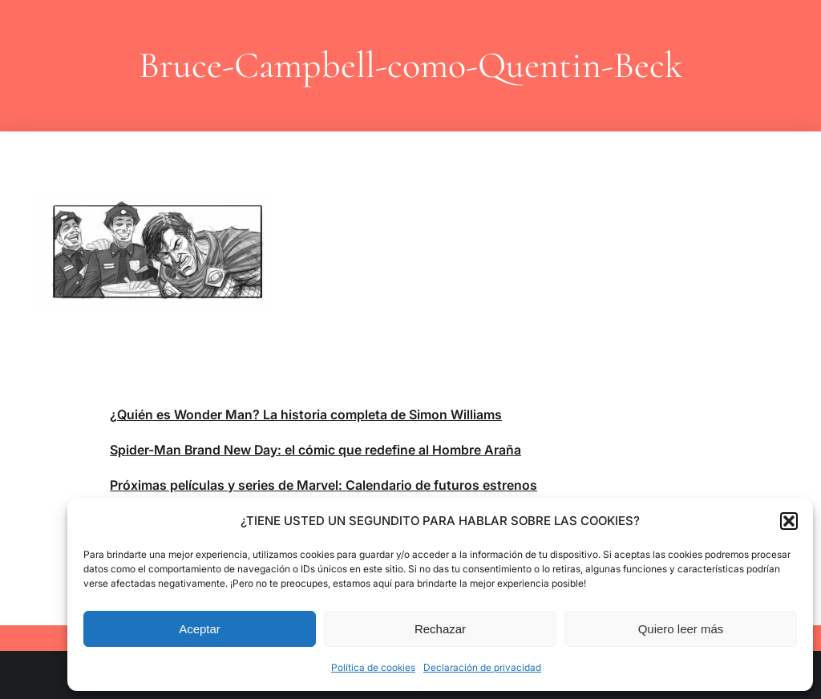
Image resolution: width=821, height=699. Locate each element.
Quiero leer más (681, 629)
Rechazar (440, 629)
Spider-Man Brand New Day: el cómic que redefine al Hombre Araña (315, 450)
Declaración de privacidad (482, 667)
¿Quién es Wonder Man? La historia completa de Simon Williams (306, 414)
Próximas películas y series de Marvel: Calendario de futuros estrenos (323, 485)
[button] (789, 521)
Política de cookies (373, 667)
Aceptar (199, 629)
